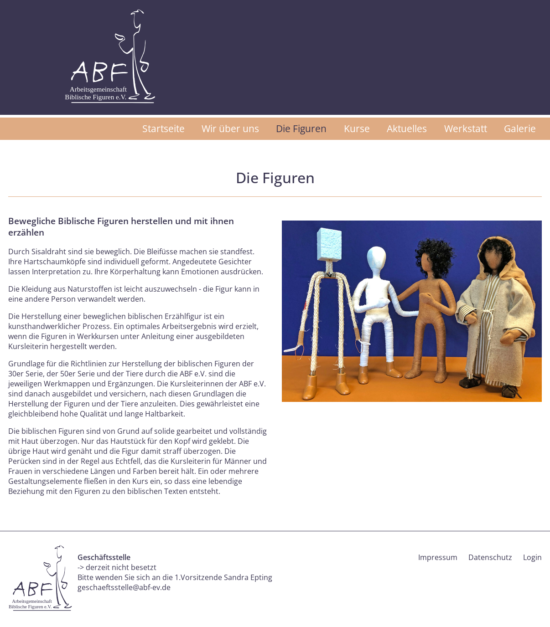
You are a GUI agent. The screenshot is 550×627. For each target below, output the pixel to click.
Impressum (437, 557)
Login (532, 557)
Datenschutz (490, 557)
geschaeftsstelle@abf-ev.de (124, 587)
